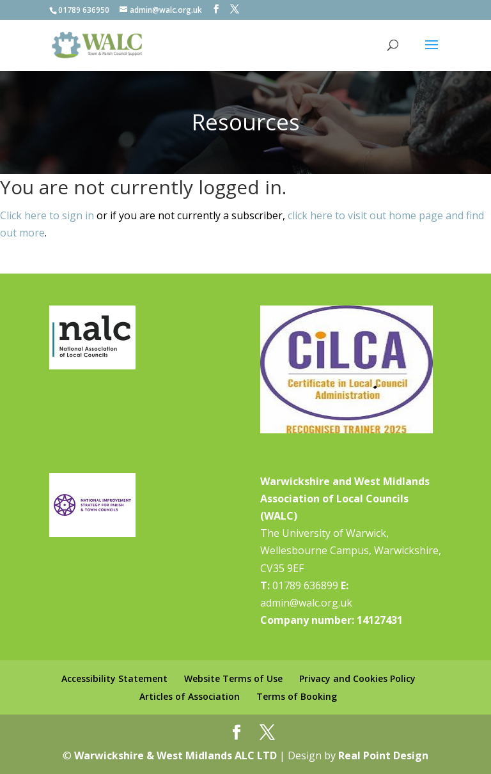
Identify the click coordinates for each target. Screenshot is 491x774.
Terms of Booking (296, 696)
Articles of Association (189, 696)
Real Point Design (383, 755)
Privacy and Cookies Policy (357, 678)
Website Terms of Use (233, 678)
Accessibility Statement (114, 678)
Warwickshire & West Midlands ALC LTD (175, 755)
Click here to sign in (47, 215)
